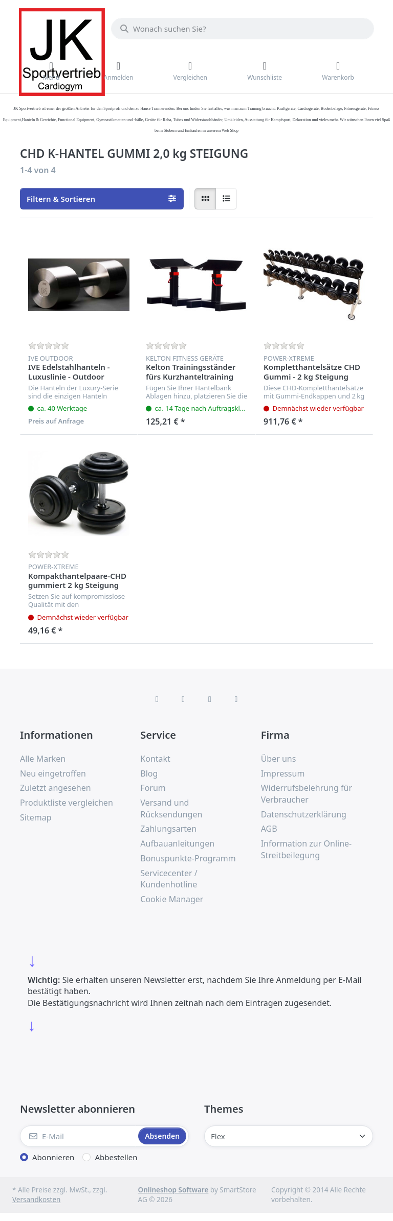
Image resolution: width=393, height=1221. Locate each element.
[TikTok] (210, 699)
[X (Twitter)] (183, 699)
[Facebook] (157, 699)
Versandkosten (36, 1199)
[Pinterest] (236, 699)
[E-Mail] (78, 1136)
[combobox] (242, 28)
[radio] (205, 198)
